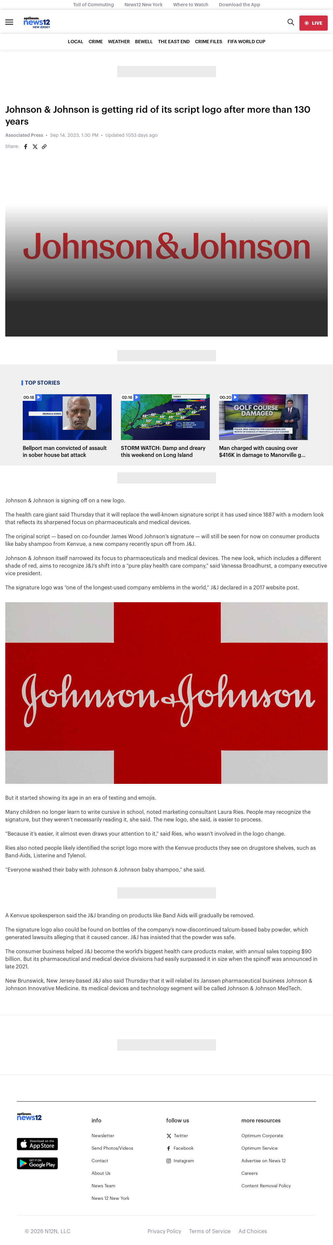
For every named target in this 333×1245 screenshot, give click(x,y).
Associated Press (24, 135)
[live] (313, 23)
